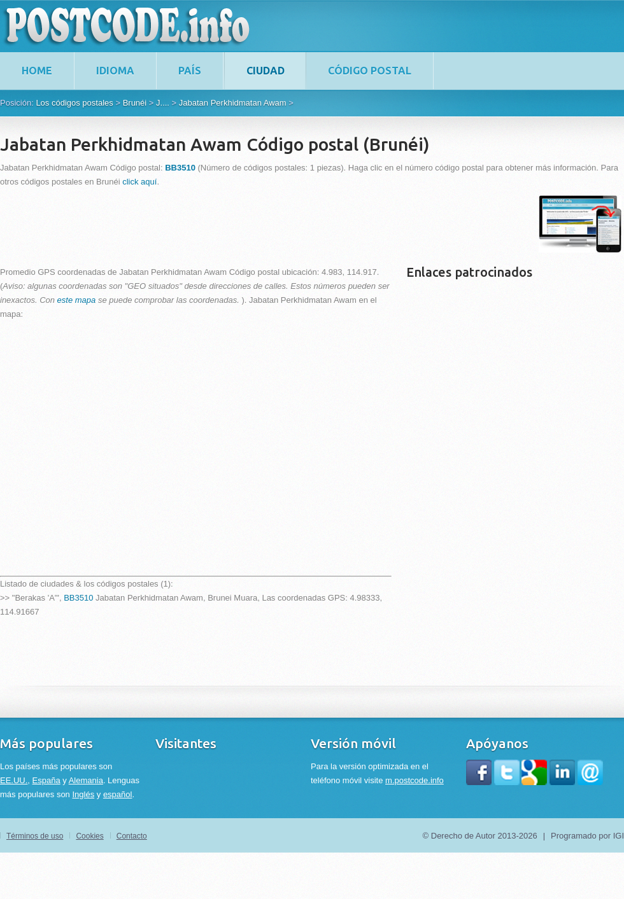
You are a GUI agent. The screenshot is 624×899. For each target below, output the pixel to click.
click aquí (139, 181)
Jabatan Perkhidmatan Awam (233, 103)
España (46, 780)
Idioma (115, 70)
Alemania (86, 780)
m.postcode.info (414, 780)
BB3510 (78, 598)
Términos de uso (34, 836)
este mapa (76, 300)
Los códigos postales (74, 103)
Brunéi (135, 103)
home (37, 70)
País (189, 70)
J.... (162, 103)
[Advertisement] (232, 224)
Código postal (369, 70)
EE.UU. (13, 780)
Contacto (132, 836)
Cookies (89, 836)
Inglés (83, 794)
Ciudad (265, 70)
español (117, 794)
